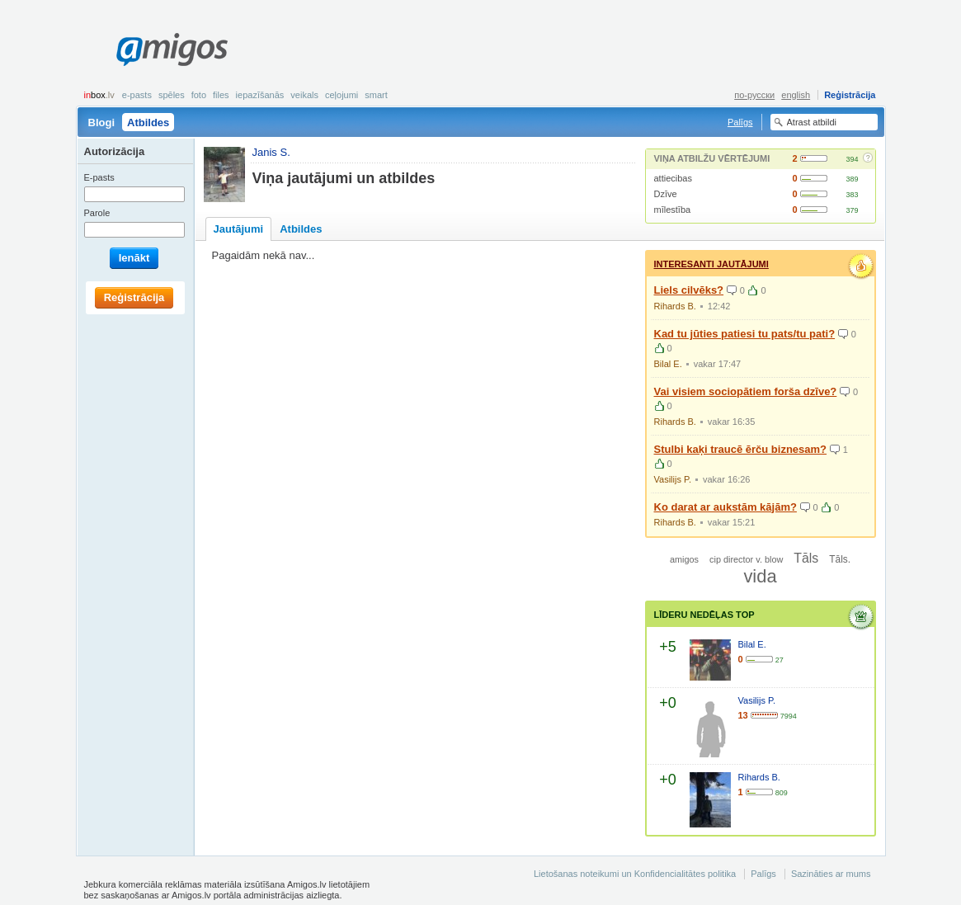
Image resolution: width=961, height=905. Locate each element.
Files (221, 95)
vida (759, 576)
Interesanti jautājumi (711, 264)
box (99, 95)
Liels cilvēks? (689, 290)
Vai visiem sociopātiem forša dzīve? (745, 391)
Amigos (172, 49)
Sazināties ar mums (831, 874)
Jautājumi (239, 229)
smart (376, 95)
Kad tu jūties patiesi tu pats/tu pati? (745, 334)
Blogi (101, 122)
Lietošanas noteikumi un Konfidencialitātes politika (635, 874)
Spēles (171, 95)
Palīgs (740, 122)
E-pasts (137, 95)
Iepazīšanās (260, 95)
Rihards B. (675, 306)
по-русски (754, 95)
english (795, 95)
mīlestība (672, 209)
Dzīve (665, 194)
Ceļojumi (341, 95)
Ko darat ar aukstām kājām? (725, 507)
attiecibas (673, 178)
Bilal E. (668, 364)
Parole (97, 213)
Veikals (304, 95)
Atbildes (148, 122)
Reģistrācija (849, 95)
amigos (684, 559)
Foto (198, 95)
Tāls (806, 558)
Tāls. (839, 559)
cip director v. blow (746, 559)
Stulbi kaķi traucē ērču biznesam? (740, 449)
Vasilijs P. (672, 479)
